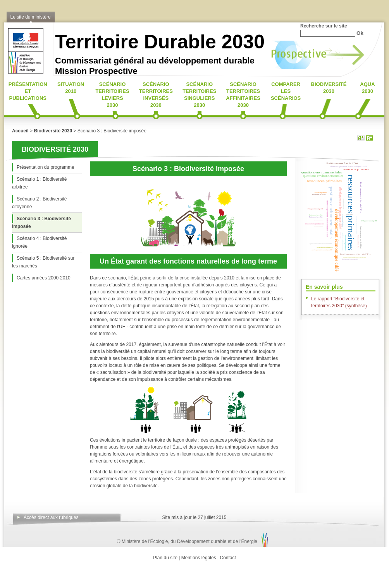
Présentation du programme (45, 167)
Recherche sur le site (323, 26)
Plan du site (165, 557)
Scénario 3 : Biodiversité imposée (41, 222)
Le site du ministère (30, 17)
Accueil (20, 131)
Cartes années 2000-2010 (44, 278)
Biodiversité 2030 (53, 131)
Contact (228, 557)
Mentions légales (198, 557)
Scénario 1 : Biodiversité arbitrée (39, 183)
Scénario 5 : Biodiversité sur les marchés (43, 262)
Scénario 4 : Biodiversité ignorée (39, 242)
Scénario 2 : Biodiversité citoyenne (39, 202)
